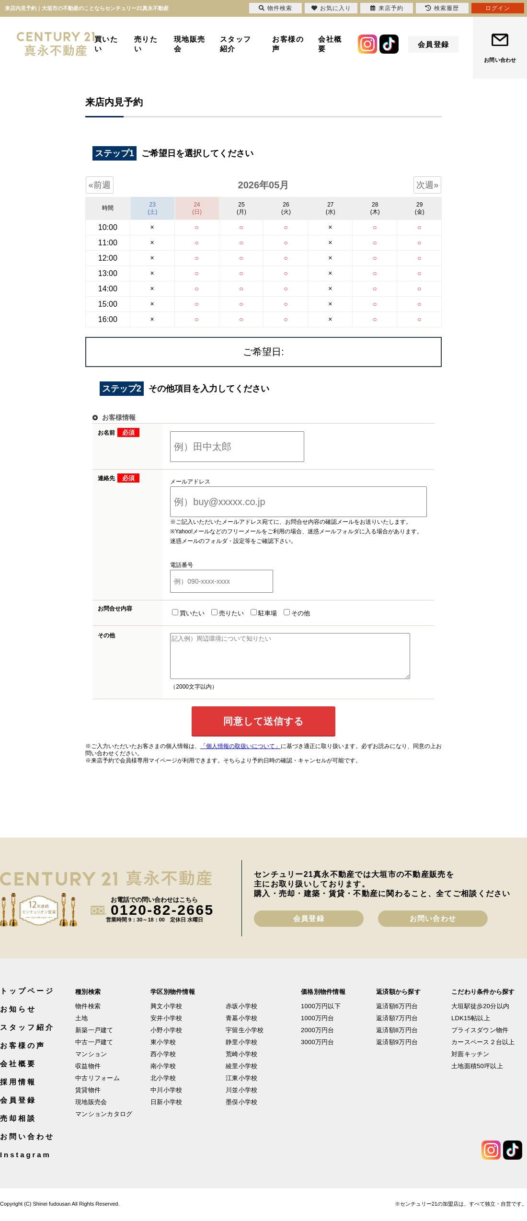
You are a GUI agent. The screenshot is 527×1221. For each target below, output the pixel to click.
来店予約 (386, 8)
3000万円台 (317, 1050)
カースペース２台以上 (483, 1050)
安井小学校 (166, 1026)
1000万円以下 (321, 1014)
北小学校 (163, 1086)
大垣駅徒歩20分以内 (480, 1014)
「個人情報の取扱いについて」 (240, 754)
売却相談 (18, 1126)
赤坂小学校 (241, 1014)
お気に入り (331, 8)
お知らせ (18, 1017)
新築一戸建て (94, 1038)
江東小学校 (241, 1086)
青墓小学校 (241, 1026)
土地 (81, 1026)
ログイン (497, 8)
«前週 (100, 185)
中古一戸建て (94, 1050)
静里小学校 (241, 1050)
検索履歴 (442, 8)
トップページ (27, 999)
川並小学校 (241, 1098)
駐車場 (252, 613)
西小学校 (163, 1062)
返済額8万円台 (397, 1038)
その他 (285, 613)
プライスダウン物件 (479, 1038)
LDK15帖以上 (470, 1026)
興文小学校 (166, 1014)
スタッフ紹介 (236, 44)
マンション (91, 1062)
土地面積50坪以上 (477, 1074)
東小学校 (163, 1050)
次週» (427, 185)
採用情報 (18, 1090)
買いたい (106, 44)
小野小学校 (166, 1038)
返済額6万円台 (397, 1014)
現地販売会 (190, 44)
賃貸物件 (88, 1098)
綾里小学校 (241, 1074)
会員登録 (433, 44)
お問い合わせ (500, 60)
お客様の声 (288, 44)
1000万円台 (317, 1026)
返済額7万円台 (397, 1026)
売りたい (146, 44)
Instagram (25, 1163)
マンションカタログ (103, 1122)
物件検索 (88, 1014)
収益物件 (88, 1074)
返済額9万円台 (397, 1050)
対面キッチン (470, 1062)
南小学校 (163, 1074)
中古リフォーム (97, 1086)
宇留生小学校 (245, 1038)
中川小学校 (166, 1098)
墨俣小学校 (241, 1110)
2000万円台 (317, 1038)
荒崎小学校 (241, 1062)
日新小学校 (166, 1110)
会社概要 (330, 44)
